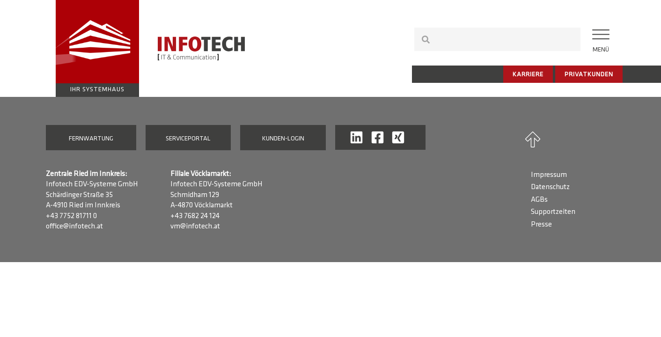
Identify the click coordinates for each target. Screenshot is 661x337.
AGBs (539, 200)
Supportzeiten (553, 212)
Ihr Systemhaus (97, 89)
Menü (601, 49)
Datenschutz (550, 187)
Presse (541, 224)
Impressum (549, 175)
